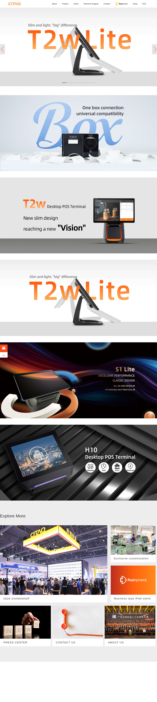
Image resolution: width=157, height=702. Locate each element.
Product (65, 4)
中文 (144, 4)
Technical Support (90, 4)
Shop (135, 4)
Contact (107, 4)
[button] (154, 49)
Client (76, 4)
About (54, 4)
